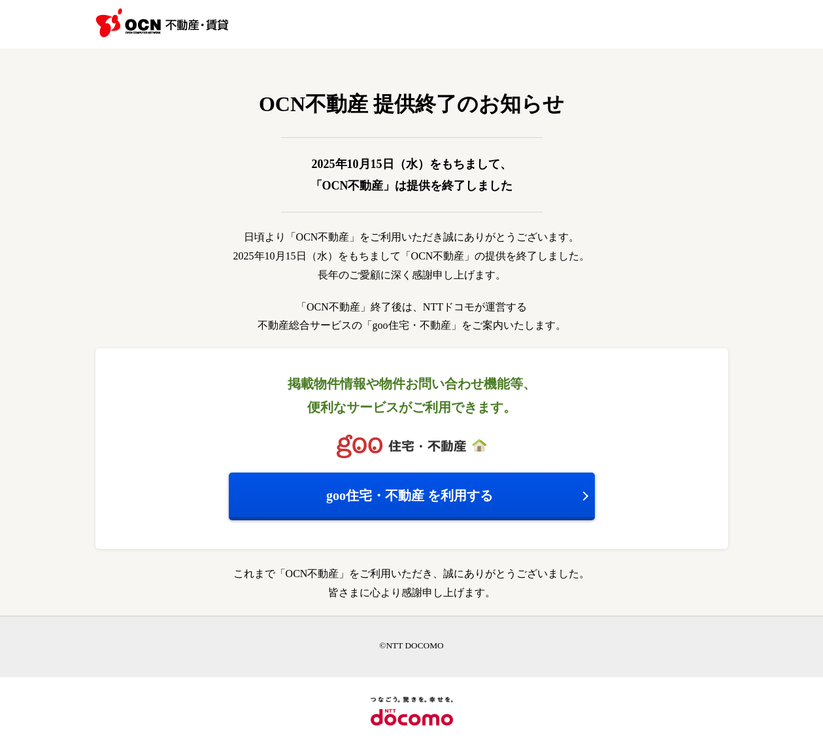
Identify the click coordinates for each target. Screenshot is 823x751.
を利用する (409, 495)
